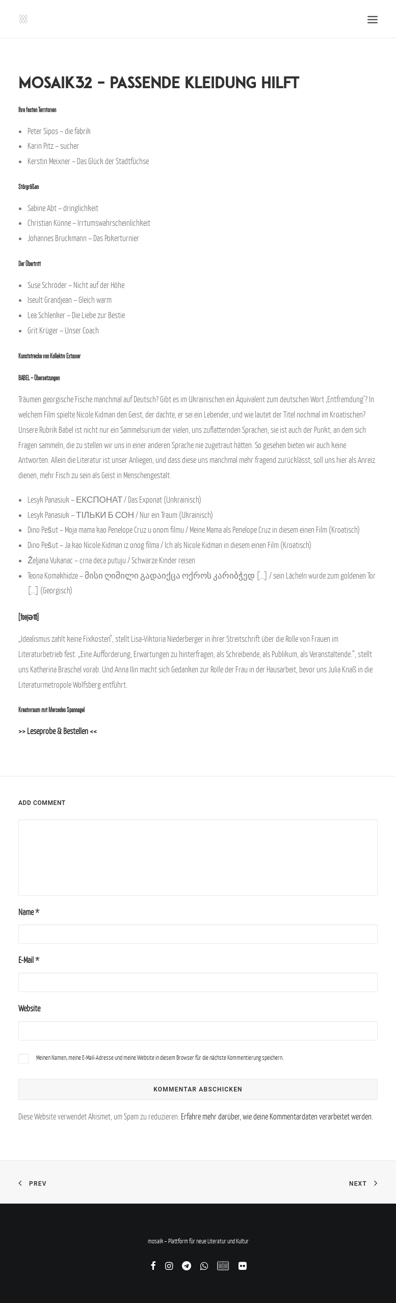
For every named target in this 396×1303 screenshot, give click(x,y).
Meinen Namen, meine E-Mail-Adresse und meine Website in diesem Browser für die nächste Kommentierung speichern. (159, 1057)
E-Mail (28, 960)
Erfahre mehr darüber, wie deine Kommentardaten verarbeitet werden (276, 1116)
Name (28, 912)
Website (29, 1008)
